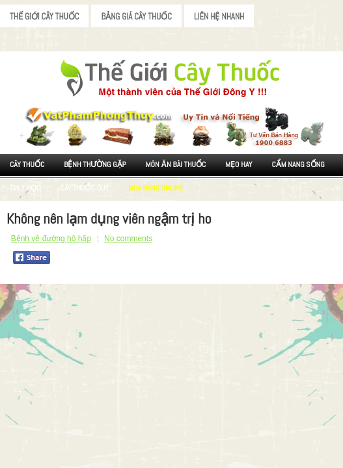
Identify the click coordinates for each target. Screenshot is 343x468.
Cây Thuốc (27, 164)
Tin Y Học (25, 188)
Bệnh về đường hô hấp (51, 238)
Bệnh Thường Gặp (95, 164)
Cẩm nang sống (297, 164)
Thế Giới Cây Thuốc (44, 16)
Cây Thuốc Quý (85, 188)
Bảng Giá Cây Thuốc (136, 16)
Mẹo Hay (238, 164)
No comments (128, 238)
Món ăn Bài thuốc (176, 164)
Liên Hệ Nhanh (219, 16)
